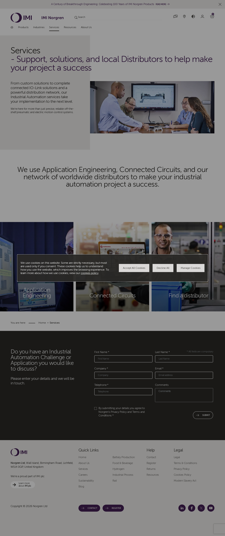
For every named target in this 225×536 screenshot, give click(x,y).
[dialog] (112, 268)
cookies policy (89, 273)
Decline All (163, 268)
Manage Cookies (190, 268)
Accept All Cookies (134, 268)
